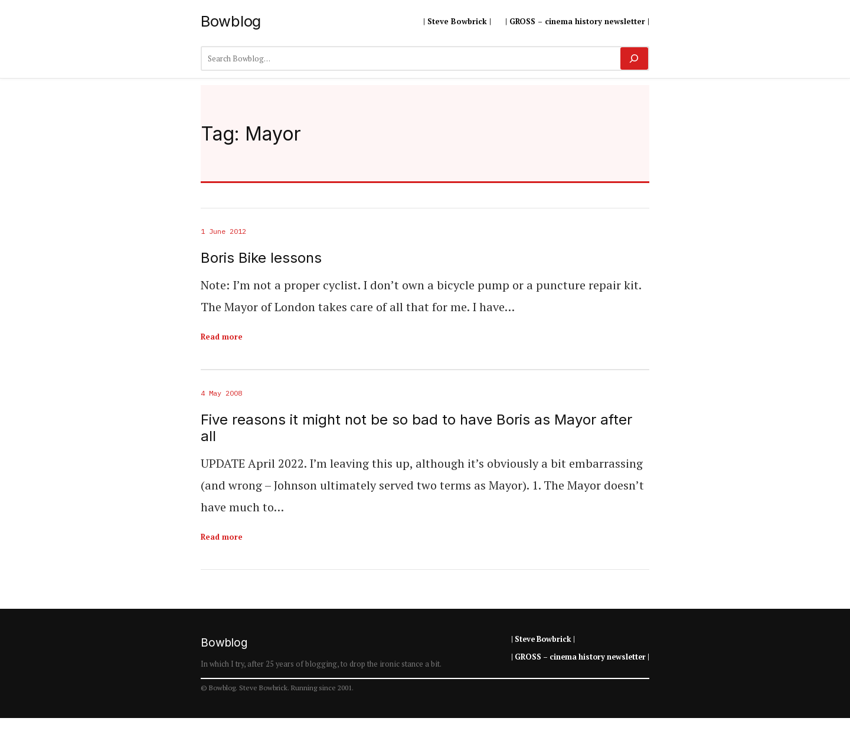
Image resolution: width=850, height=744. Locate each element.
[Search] (634, 58)
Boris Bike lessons (261, 258)
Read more (222, 336)
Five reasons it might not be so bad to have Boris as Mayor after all (416, 428)
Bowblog (231, 21)
